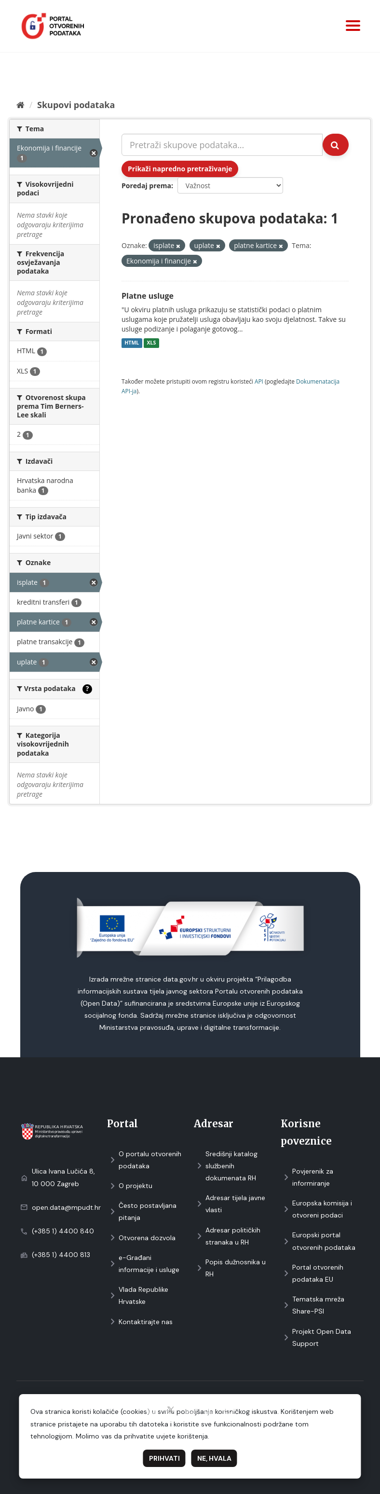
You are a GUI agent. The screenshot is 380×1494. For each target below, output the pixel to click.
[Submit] (336, 145)
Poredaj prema (146, 185)
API (259, 381)
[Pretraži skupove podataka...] (222, 145)
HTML (131, 343)
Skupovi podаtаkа (76, 105)
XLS (151, 343)
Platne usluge (148, 295)
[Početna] (20, 105)
